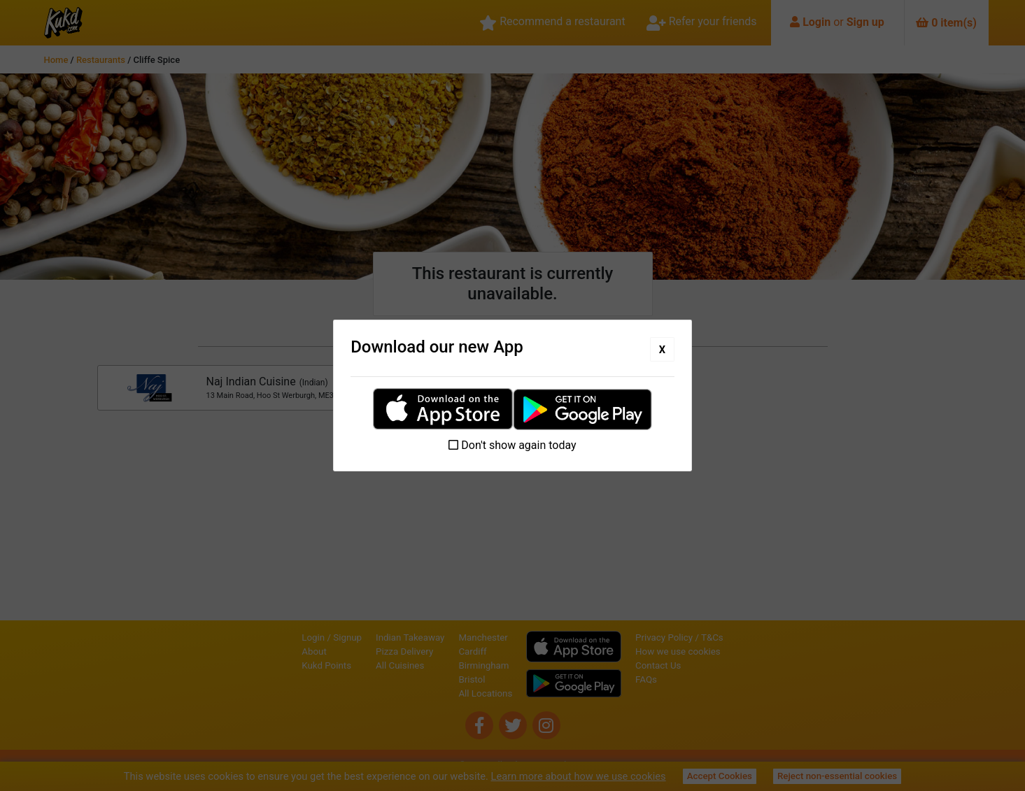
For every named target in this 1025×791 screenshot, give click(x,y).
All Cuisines (400, 665)
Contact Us (658, 665)
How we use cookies (678, 651)
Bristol (471, 679)
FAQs (646, 679)
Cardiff (472, 651)
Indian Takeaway (410, 637)
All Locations (485, 693)
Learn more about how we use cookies (578, 776)
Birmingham (483, 665)
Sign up (865, 22)
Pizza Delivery (404, 651)
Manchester (482, 637)
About (314, 651)
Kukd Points (326, 665)
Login (816, 22)
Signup (347, 637)
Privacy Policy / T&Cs (679, 637)
